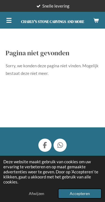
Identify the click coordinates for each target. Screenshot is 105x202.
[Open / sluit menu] (9, 20)
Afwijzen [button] (36, 193)
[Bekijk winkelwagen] (96, 20)
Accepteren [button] (80, 193)
